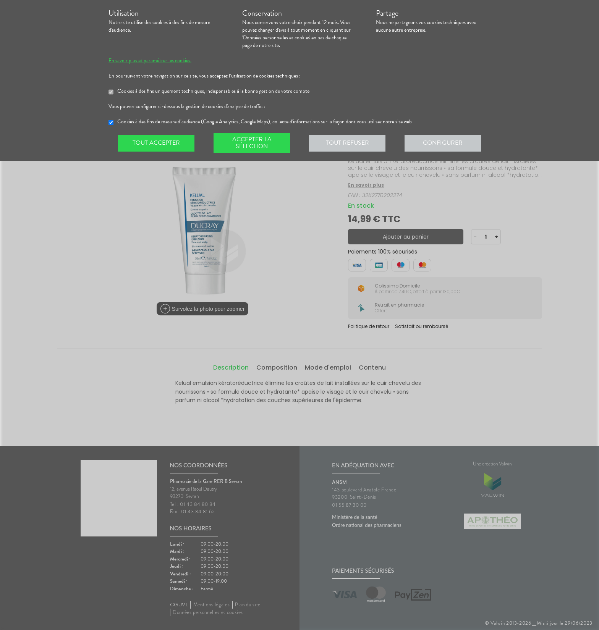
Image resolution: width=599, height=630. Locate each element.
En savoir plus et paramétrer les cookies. (149, 61)
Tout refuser (347, 142)
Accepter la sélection (252, 143)
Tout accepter (156, 142)
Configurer (443, 142)
